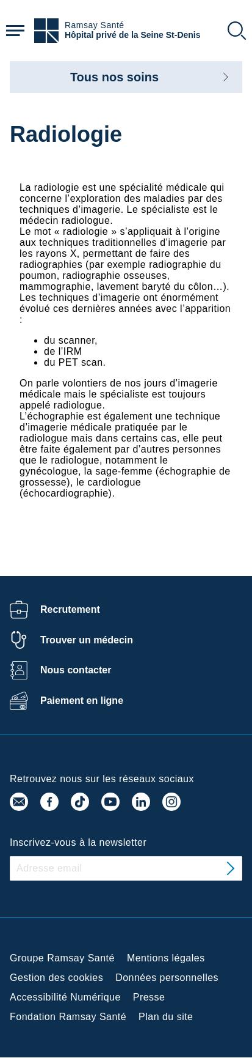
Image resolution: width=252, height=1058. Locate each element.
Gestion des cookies (56, 977)
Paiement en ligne (81, 700)
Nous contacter (75, 670)
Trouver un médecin (86, 640)
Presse (149, 997)
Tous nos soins (114, 77)
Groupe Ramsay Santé (62, 958)
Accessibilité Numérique (65, 997)
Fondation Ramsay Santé (68, 1017)
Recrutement (70, 609)
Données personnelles (166, 977)
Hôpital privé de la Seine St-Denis (133, 35)
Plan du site (166, 1017)
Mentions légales (166, 958)
